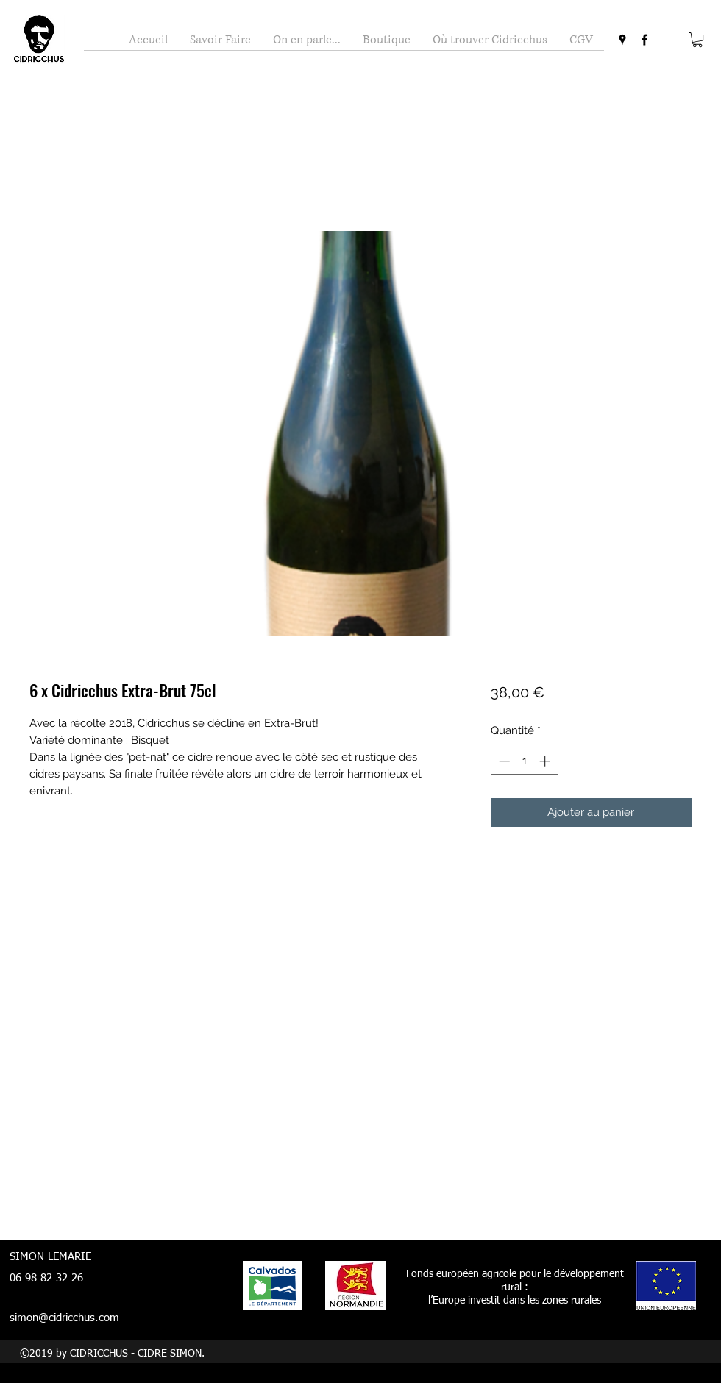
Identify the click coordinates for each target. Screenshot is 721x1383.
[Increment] (546, 761)
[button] (697, 39)
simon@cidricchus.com (64, 1317)
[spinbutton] (524, 761)
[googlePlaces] (622, 39)
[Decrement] (503, 761)
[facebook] (644, 39)
